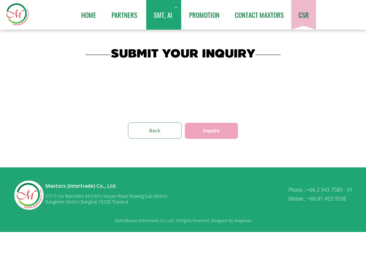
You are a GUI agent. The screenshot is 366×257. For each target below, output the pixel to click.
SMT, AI (163, 15)
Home (88, 15)
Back (154, 130)
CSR (303, 15)
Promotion (204, 15)
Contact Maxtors (259, 15)
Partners (124, 15)
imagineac (243, 220)
